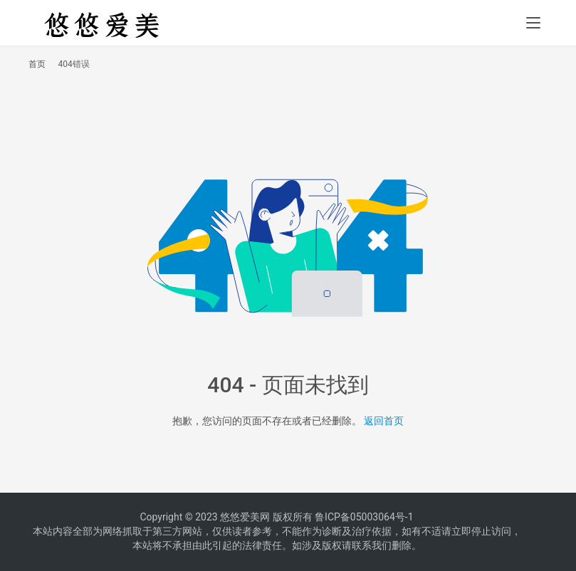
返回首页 (384, 420)
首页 (37, 64)
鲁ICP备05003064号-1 (364, 517)
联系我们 (372, 545)
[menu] (533, 23)
